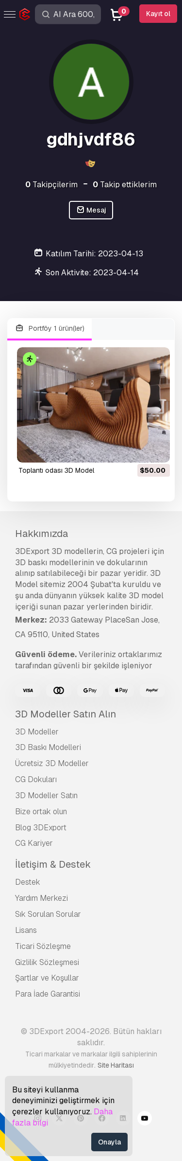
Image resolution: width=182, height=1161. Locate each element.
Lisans (26, 930)
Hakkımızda (41, 533)
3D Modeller (37, 732)
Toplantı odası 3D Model (56, 470)
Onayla (109, 1142)
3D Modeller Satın (46, 795)
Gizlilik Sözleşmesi (47, 962)
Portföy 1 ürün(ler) (49, 328)
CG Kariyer (34, 843)
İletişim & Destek (53, 864)
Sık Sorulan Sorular (48, 914)
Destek (27, 882)
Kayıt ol (158, 13)
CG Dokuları (36, 779)
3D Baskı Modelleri (48, 747)
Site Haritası (116, 1065)
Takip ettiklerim (125, 184)
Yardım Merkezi (41, 898)
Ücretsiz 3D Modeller (52, 763)
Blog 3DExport (40, 827)
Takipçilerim (51, 184)
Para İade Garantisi (47, 994)
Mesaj (91, 210)
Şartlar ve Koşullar (47, 978)
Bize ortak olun (41, 811)
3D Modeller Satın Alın (65, 714)
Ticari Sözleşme (43, 946)
